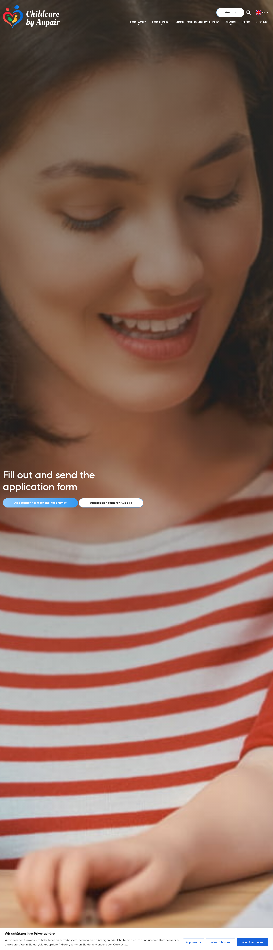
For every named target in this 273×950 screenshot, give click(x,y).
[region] (136, 939)
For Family (138, 22)
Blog (246, 22)
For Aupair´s (161, 22)
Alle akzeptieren (252, 942)
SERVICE (230, 22)
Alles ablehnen (220, 942)
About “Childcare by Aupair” (197, 22)
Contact (263, 22)
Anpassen (192, 942)
